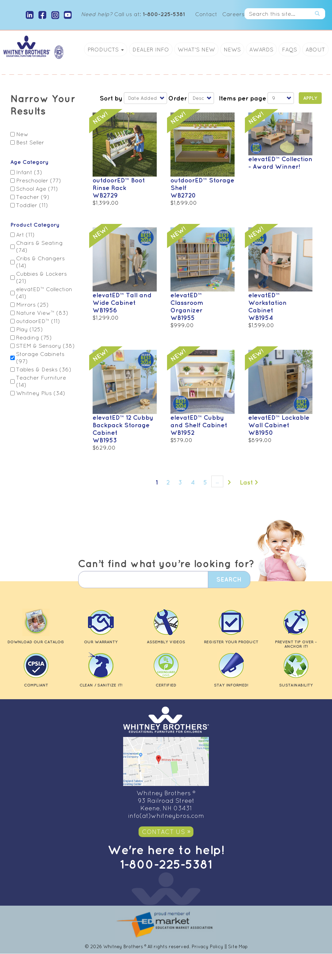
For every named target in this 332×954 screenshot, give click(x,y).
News (232, 49)
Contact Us (163, 831)
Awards (261, 49)
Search (320, 13)
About (315, 49)
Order (177, 98)
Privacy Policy (207, 946)
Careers (233, 14)
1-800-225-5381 (166, 864)
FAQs (289, 49)
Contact (206, 14)
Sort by (110, 98)
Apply (310, 98)
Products (105, 49)
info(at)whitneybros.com (166, 815)
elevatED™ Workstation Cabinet (267, 302)
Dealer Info (150, 49)
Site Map (238, 946)
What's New (196, 49)
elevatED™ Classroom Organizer (186, 302)
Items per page (242, 98)
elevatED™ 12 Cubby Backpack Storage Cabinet (123, 425)
